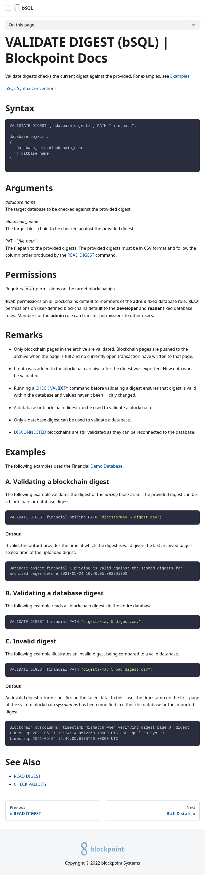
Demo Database (106, 466)
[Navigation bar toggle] (8, 8)
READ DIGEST (81, 255)
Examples (180, 76)
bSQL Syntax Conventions (31, 88)
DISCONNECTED (30, 432)
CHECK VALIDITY (52, 388)
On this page (21, 25)
